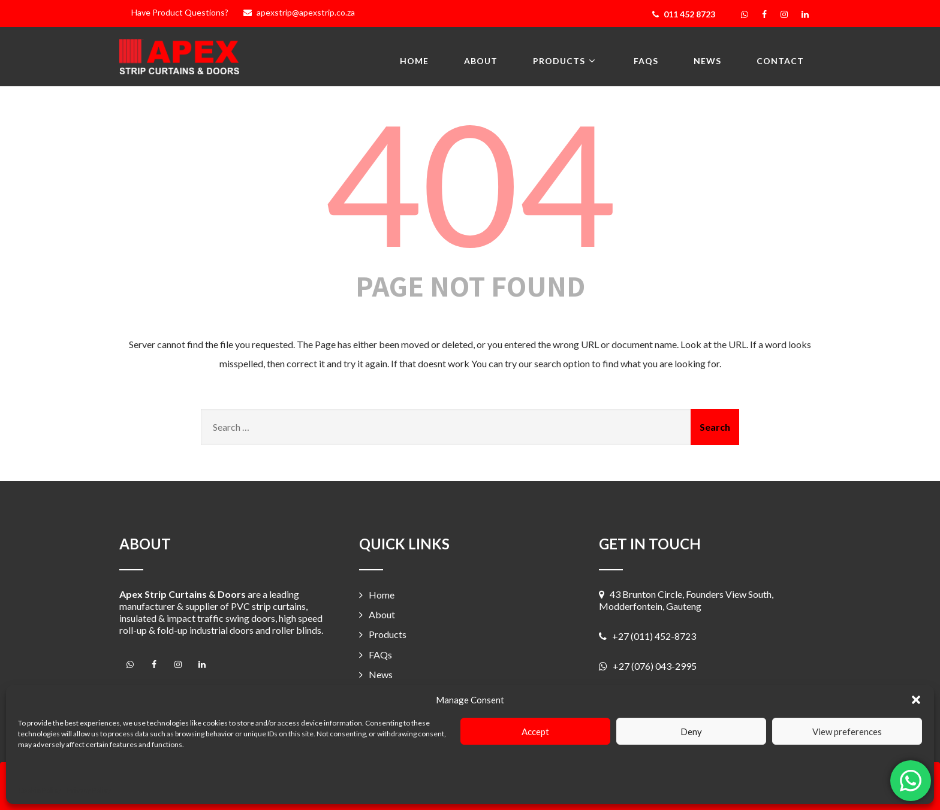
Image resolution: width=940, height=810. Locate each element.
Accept (535, 731)
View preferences (847, 731)
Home (414, 61)
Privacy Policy (89, 789)
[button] (916, 700)
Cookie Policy (39, 789)
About (481, 61)
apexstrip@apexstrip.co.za (298, 12)
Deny (691, 731)
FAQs (646, 61)
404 (470, 182)
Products (565, 60)
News (707, 61)
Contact (780, 61)
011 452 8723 (683, 14)
